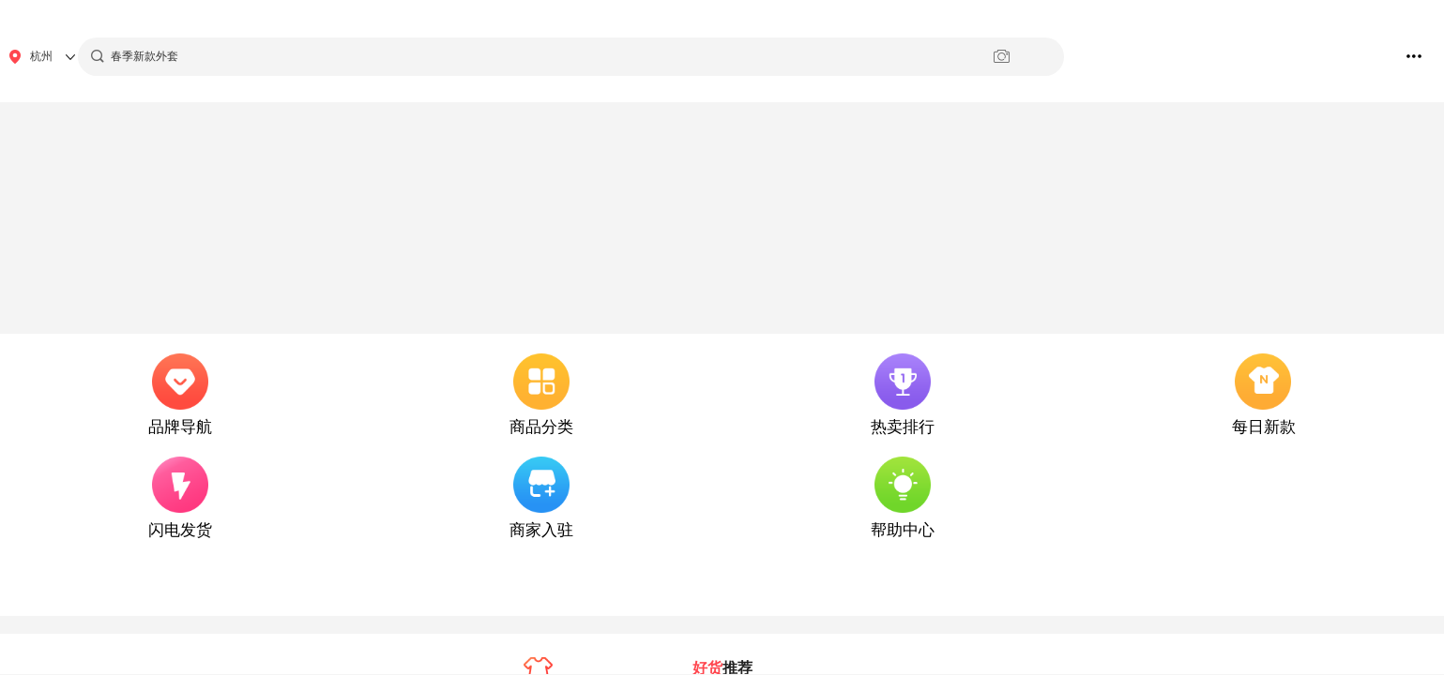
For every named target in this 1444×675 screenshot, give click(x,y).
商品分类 (541, 427)
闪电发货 (180, 530)
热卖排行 (903, 427)
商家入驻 (541, 530)
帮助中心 (903, 530)
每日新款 (1264, 427)
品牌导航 (180, 427)
